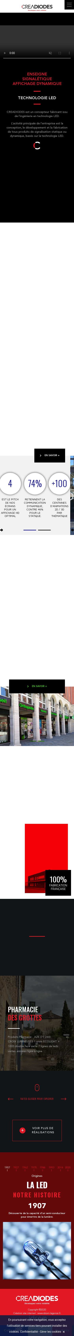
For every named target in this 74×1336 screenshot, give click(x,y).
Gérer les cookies (50, 1331)
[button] (29, 529)
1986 (42, 1168)
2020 (68, 1168)
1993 (51, 1168)
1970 (34, 1168)
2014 (60, 1168)
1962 (25, 1168)
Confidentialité (29, 1331)
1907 (7, 1168)
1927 (16, 1168)
